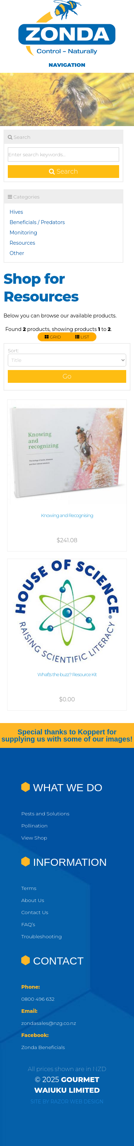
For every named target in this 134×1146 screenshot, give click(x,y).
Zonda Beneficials (43, 1047)
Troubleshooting (41, 936)
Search (63, 171)
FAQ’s (28, 924)
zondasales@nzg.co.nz (48, 1023)
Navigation (67, 64)
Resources (22, 243)
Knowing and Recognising (67, 515)
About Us (32, 900)
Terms (28, 888)
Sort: (13, 350)
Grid (53, 337)
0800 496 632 (38, 999)
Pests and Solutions (45, 813)
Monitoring (23, 232)
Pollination (34, 825)
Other (17, 253)
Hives (16, 212)
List (82, 337)
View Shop (34, 838)
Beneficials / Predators (37, 222)
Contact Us (34, 912)
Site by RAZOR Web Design (67, 1101)
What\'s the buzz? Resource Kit (66, 674)
